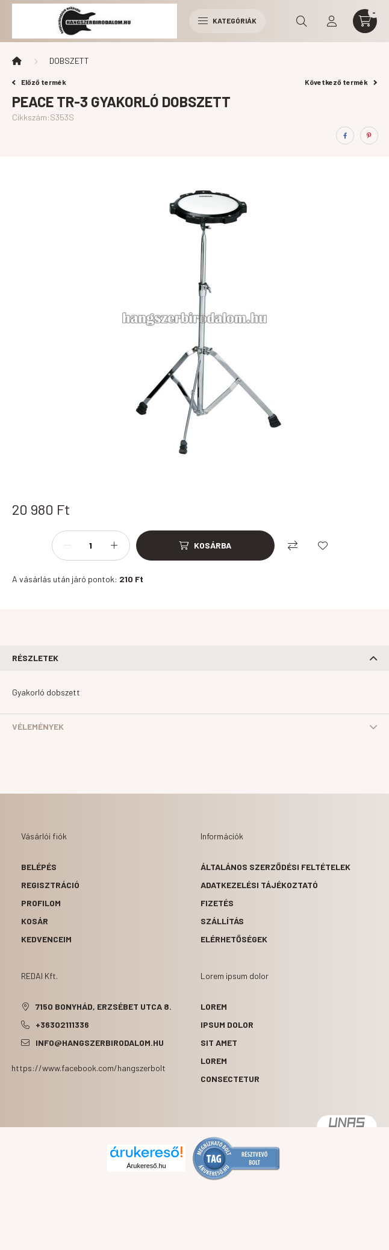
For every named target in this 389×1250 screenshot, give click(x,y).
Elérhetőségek (234, 939)
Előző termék (39, 82)
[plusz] (114, 545)
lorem (214, 1006)
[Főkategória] (17, 60)
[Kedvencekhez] (323, 545)
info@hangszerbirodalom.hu (100, 1042)
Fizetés (217, 903)
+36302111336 (62, 1024)
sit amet (219, 1042)
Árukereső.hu (146, 1165)
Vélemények (38, 726)
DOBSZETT (69, 60)
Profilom (41, 903)
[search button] (302, 21)
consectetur (230, 1079)
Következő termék (341, 82)
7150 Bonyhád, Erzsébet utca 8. (104, 1006)
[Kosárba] (205, 545)
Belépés (39, 867)
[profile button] (332, 21)
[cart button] (365, 21)
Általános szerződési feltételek (275, 867)
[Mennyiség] (91, 545)
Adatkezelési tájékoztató (259, 885)
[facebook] (345, 135)
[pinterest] (369, 135)
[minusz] (67, 545)
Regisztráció (50, 885)
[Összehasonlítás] (293, 545)
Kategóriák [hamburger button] (227, 20)
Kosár (34, 921)
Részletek (35, 658)
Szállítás (222, 921)
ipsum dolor (227, 1024)
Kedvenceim (46, 939)
